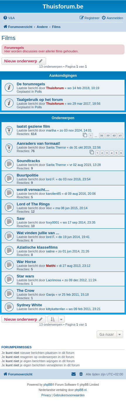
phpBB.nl (81, 390)
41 (120, 135)
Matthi (50, 265)
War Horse (26, 261)
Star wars (25, 276)
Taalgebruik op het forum (40, 99)
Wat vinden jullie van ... (38, 233)
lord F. (50, 179)
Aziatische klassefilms (37, 247)
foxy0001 (52, 222)
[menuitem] (9, 17)
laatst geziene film (33, 126)
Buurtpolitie (27, 175)
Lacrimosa (53, 280)
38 (101, 135)
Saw (20, 218)
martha (51, 130)
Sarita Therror (56, 147)
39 (107, 135)
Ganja (50, 294)
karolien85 (53, 193)
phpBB (47, 384)
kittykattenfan (55, 309)
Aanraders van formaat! (38, 143)
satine (50, 251)
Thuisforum (55, 88)
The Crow (25, 290)
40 (114, 135)
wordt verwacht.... (33, 189)
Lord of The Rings (33, 204)
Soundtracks (28, 161)
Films (8, 38)
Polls (38, 91)
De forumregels (31, 84)
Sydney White (29, 305)
